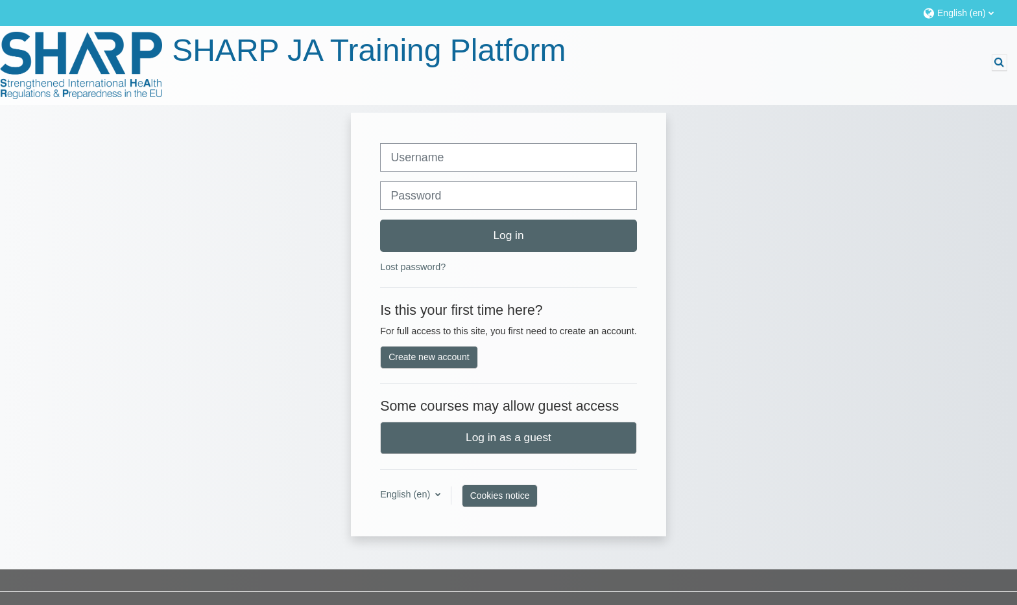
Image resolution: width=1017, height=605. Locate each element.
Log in (508, 235)
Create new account (429, 357)
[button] (963, 13)
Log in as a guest (508, 437)
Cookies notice (500, 495)
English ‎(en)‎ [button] (406, 494)
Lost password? (413, 267)
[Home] (81, 65)
